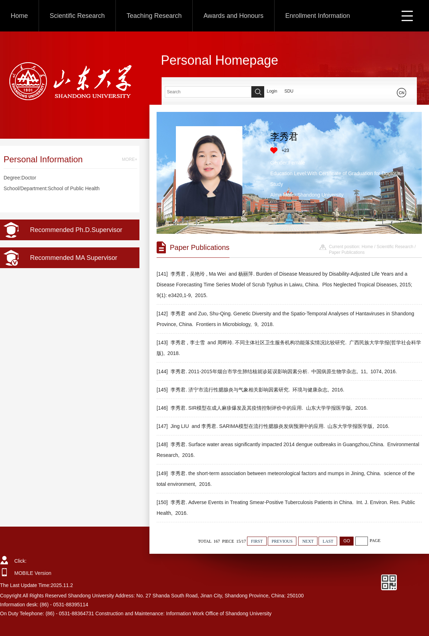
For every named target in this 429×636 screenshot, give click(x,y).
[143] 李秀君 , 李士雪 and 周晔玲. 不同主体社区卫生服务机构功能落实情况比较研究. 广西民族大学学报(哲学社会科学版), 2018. (289, 348)
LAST (327, 541)
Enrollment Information (317, 15)
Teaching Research (154, 15)
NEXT (308, 541)
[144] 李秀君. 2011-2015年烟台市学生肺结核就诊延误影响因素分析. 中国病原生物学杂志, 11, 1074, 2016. (277, 371)
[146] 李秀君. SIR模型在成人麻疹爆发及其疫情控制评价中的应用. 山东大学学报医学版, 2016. (263, 408)
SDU (288, 91)
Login (272, 91)
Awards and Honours (233, 15)
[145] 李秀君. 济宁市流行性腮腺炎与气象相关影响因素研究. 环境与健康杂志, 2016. (251, 390)
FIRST (257, 541)
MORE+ (129, 159)
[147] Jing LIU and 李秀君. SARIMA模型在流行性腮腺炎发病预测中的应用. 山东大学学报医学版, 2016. (274, 426)
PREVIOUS (282, 541)
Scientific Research (77, 15)
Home (19, 15)
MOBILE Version (32, 573)
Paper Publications (347, 252)
